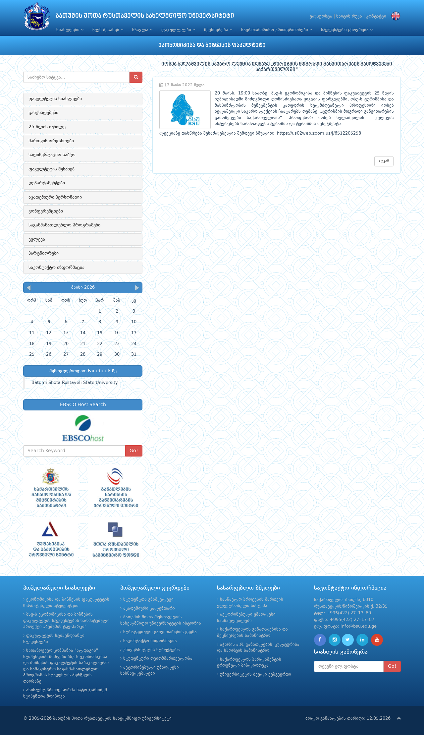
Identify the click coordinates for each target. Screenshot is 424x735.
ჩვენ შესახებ (107, 30)
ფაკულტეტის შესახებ (51, 169)
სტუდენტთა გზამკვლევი (148, 599)
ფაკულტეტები (178, 30)
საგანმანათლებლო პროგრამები (64, 225)
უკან (384, 161)
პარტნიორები (43, 253)
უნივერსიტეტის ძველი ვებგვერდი (255, 674)
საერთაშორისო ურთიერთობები (276, 30)
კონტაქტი (376, 16)
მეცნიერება (218, 30)
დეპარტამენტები (46, 183)
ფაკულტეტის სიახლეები (55, 98)
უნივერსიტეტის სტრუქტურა (151, 650)
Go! (134, 451)
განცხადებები (43, 112)
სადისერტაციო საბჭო (52, 155)
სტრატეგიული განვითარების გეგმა (160, 632)
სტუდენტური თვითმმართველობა (157, 658)
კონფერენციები (45, 211)
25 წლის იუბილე (47, 127)
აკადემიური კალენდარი (149, 608)
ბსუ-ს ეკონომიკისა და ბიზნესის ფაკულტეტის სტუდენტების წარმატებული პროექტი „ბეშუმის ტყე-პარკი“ (66, 620)
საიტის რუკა (349, 16)
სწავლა (142, 30)
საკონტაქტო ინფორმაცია (56, 267)
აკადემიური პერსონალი (55, 197)
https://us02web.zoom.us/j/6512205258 (319, 133)
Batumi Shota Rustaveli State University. (75, 383)
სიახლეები (69, 30)
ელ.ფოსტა (321, 16)
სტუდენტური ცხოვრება (347, 30)
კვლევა (36, 239)
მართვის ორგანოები (51, 141)
